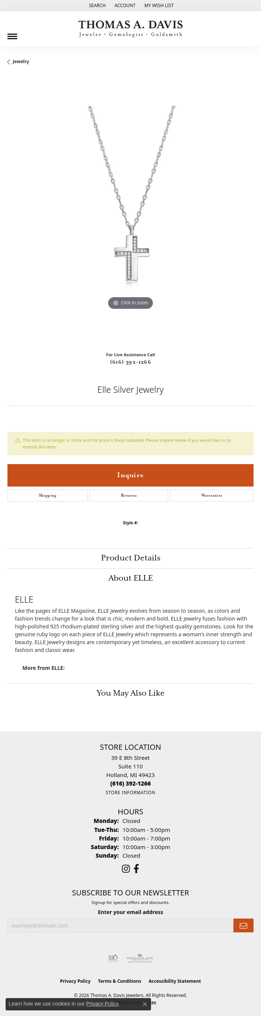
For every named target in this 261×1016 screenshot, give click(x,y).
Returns (129, 495)
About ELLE (131, 578)
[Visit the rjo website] (113, 958)
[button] (96, 5)
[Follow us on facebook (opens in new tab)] (136, 868)
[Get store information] (130, 792)
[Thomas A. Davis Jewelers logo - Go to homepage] (130, 29)
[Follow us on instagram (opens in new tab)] (126, 868)
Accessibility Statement (175, 981)
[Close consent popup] (145, 1004)
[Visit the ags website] (140, 958)
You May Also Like (131, 693)
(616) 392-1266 (130, 362)
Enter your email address (130, 912)
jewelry (21, 61)
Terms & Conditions (119, 981)
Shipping (48, 495)
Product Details (130, 558)
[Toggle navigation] (12, 33)
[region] (130, 211)
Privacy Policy (75, 981)
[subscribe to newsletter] (243, 925)
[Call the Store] (130, 783)
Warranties (212, 495)
